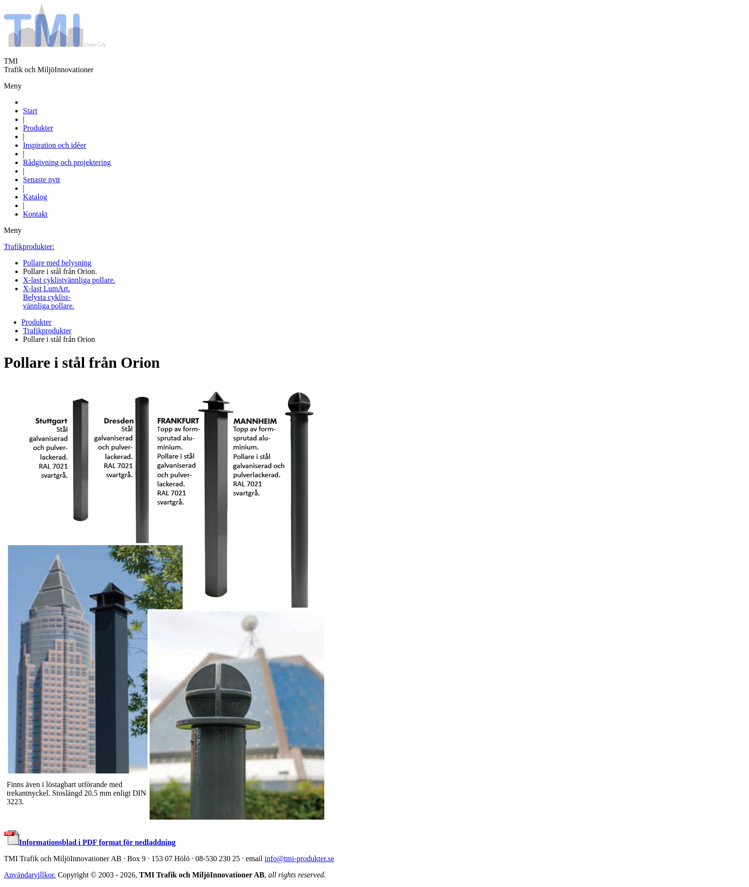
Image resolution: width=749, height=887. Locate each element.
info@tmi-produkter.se (299, 858)
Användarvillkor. (30, 875)
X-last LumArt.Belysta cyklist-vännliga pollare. (49, 297)
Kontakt (35, 214)
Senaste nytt (41, 179)
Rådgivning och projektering (67, 162)
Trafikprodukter (47, 331)
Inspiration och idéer (54, 145)
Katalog (35, 197)
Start (30, 111)
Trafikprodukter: (29, 246)
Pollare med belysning (57, 263)
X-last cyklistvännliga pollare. (69, 280)
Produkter (38, 128)
